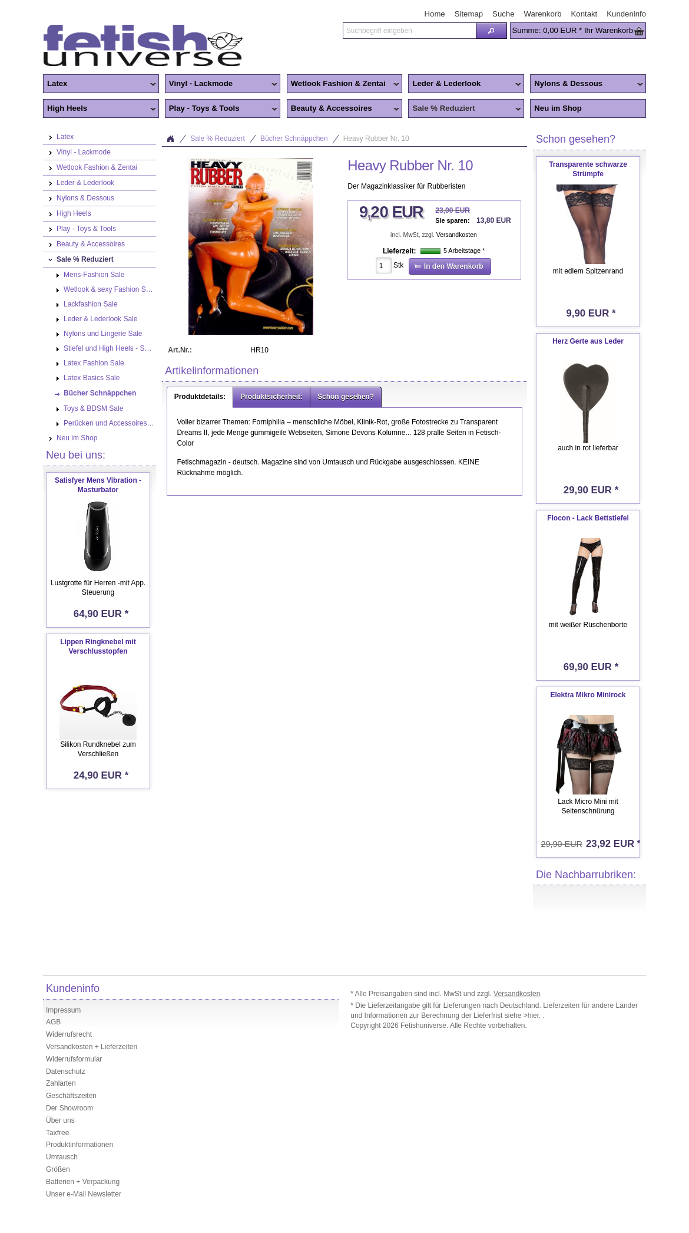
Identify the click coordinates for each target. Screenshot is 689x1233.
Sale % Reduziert (464, 109)
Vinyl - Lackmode (221, 84)
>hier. (533, 1015)
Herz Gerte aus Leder (588, 341)
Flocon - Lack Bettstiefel (588, 518)
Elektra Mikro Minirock (587, 695)
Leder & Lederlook (464, 84)
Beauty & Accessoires (343, 109)
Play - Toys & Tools (221, 109)
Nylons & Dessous (586, 84)
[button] (491, 30)
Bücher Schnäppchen (294, 138)
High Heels (99, 109)
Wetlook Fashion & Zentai (343, 84)
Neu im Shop (558, 108)
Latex (99, 84)
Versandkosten (456, 235)
